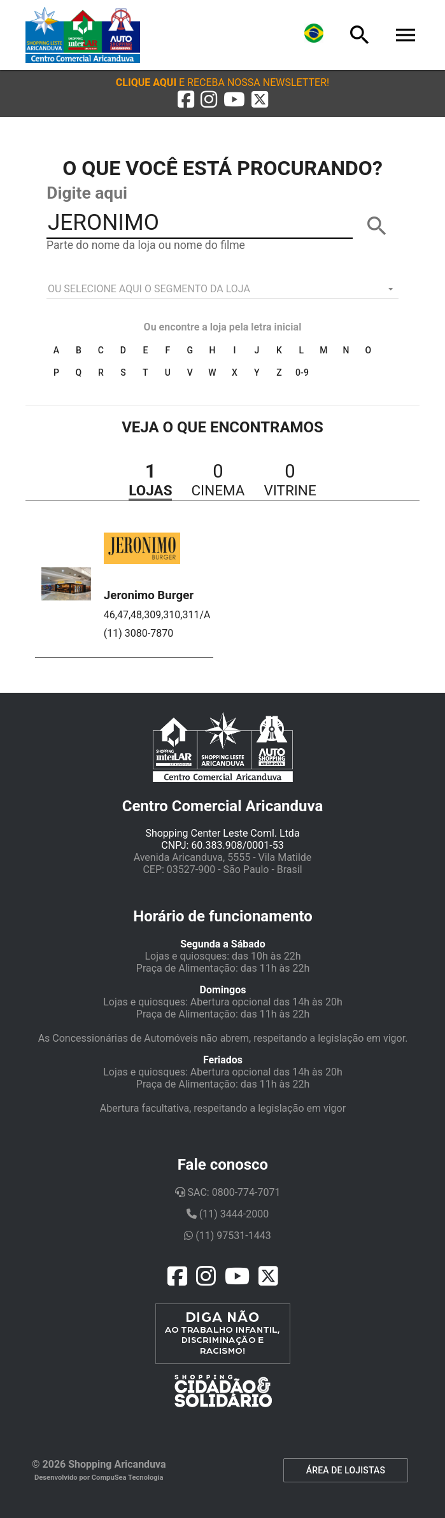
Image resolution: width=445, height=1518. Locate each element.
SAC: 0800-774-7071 (228, 1192)
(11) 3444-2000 (228, 1214)
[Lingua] (314, 35)
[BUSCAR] (377, 226)
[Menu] (405, 35)
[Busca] (360, 35)
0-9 (302, 372)
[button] (222, 82)
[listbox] (222, 289)
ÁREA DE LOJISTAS (345, 1470)
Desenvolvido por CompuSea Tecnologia (99, 1477)
